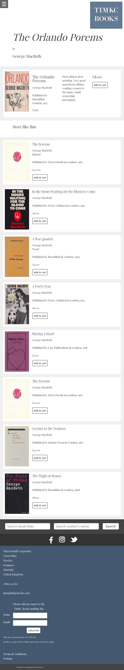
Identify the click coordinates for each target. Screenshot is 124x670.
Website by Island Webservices (29, 667)
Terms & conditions (15, 654)
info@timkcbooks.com (16, 593)
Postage (8, 658)
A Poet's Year (41, 286)
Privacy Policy (23, 642)
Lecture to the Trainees (49, 428)
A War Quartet (42, 239)
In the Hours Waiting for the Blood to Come (63, 191)
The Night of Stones (46, 476)
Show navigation (4, 4)
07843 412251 (10, 583)
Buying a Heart (43, 333)
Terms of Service (41, 642)
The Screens (41, 144)
